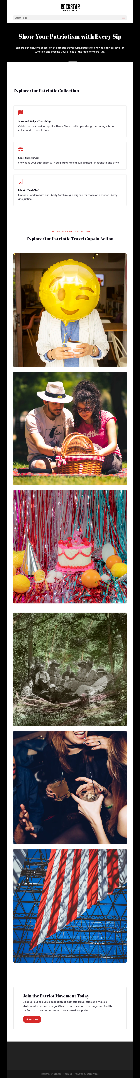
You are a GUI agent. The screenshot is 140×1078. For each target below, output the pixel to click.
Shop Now (32, 1019)
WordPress (93, 1073)
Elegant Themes (63, 1073)
